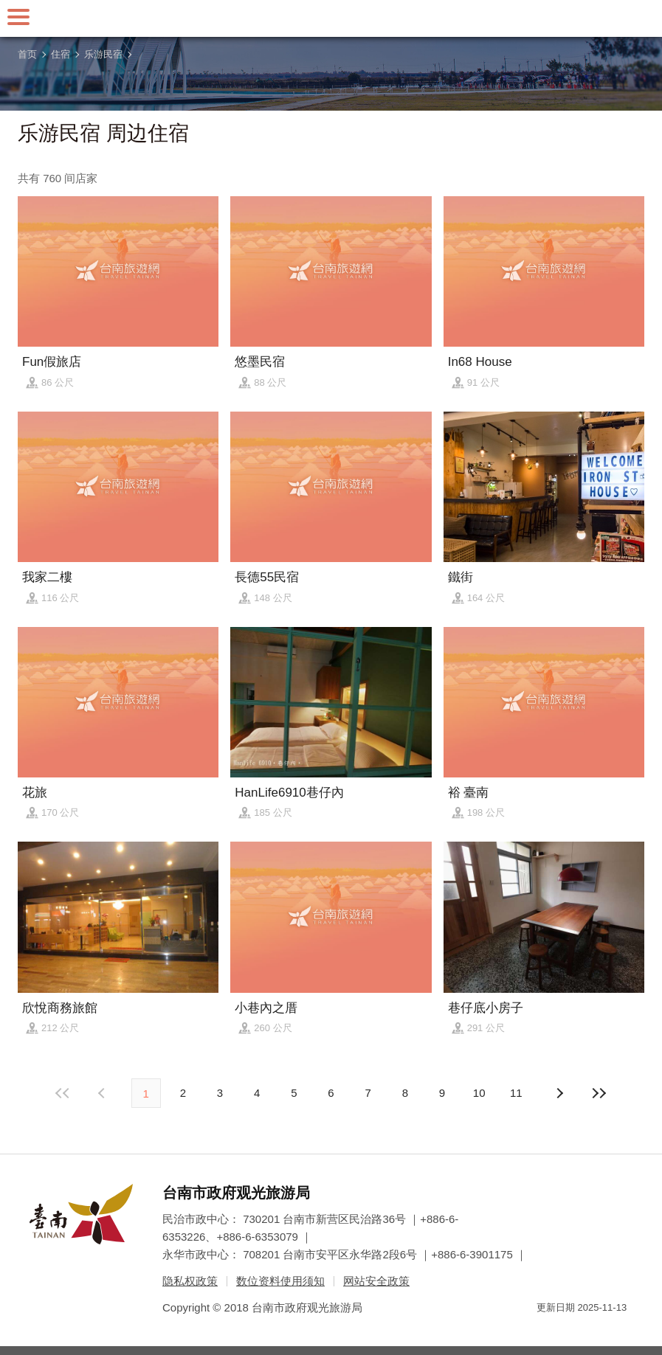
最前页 (62, 1093)
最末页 (599, 1093)
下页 (103, 1093)
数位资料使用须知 (280, 1281)
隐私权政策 (190, 1281)
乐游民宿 (103, 54)
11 (516, 1093)
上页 (558, 1093)
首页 (27, 54)
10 (479, 1093)
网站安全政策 (376, 1281)
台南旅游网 (331, 18)
